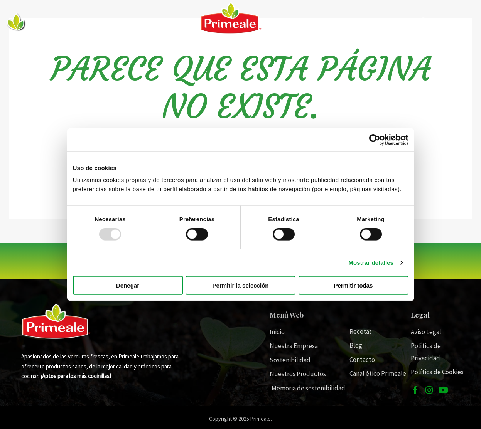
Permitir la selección (241, 285)
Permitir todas (353, 285)
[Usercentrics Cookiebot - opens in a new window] (374, 139)
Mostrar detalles (370, 262)
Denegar (127, 285)
